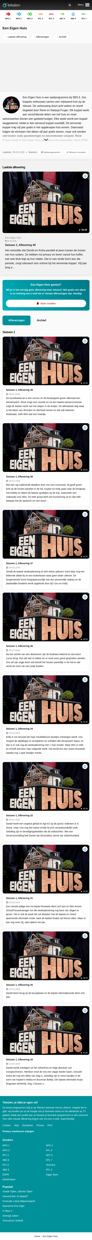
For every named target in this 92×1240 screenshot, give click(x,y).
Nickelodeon (9, 1179)
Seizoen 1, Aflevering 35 (19, 985)
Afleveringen (16, 320)
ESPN (6, 1174)
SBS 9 (6, 1169)
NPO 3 (6, 1150)
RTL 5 (6, 1155)
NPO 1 (6, 1145)
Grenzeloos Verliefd (13, 1220)
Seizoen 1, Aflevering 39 (19, 390)
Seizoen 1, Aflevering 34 (19, 728)
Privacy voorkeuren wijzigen (18, 1131)
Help (16, 1125)
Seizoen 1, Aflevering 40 (20, 245)
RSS (49, 1125)
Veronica (50, 1164)
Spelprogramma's (50, 152)
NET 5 (49, 1155)
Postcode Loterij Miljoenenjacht (19, 1201)
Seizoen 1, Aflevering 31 (19, 898)
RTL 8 (6, 1164)
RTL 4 (49, 1150)
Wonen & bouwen (76, 152)
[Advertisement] (46, 68)
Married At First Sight (13, 1206)
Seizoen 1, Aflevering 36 (19, 646)
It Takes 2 (8, 1211)
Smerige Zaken (10, 1215)
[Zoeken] (70, 5)
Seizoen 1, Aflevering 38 (19, 476)
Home (37, 1236)
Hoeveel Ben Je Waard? (15, 1196)
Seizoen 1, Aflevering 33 (19, 1059)
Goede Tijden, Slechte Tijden (18, 1191)
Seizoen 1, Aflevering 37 (19, 563)
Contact (7, 1125)
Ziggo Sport (52, 1174)
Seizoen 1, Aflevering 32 (19, 815)
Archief (41, 320)
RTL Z (49, 1169)
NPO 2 (49, 1145)
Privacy (40, 1125)
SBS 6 (6, 1160)
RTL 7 (49, 1160)
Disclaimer (27, 1125)
